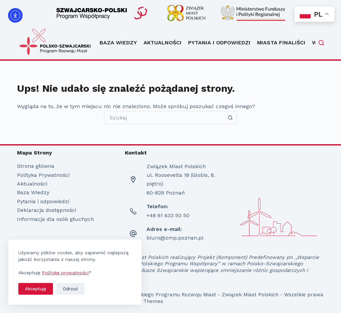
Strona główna (35, 166)
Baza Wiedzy (118, 42)
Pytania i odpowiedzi (219, 42)
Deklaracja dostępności (46, 210)
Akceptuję (35, 288)
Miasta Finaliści (281, 42)
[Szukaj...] (164, 117)
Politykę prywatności (65, 272)
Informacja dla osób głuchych (55, 219)
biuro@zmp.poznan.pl (175, 238)
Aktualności (162, 42)
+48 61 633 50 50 (168, 215)
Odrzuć (70, 288)
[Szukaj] (321, 42)
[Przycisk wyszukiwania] (230, 117)
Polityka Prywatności (43, 175)
